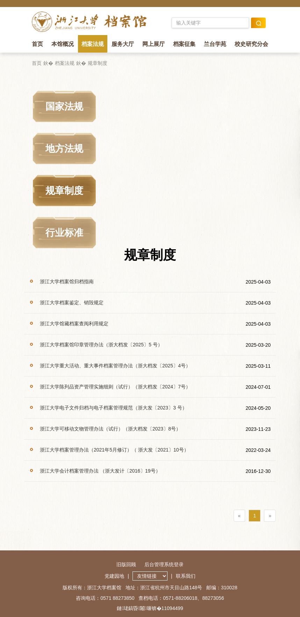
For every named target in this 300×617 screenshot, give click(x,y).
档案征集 (184, 44)
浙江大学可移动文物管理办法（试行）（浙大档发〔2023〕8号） (110, 429)
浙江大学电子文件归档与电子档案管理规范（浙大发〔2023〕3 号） (113, 408)
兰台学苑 (215, 44)
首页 (37, 44)
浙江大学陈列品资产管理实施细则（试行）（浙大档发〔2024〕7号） (115, 386)
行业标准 (64, 233)
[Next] (270, 516)
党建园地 (114, 576)
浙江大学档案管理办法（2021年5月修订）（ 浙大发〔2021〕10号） (114, 450)
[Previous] (239, 516)
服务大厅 (123, 44)
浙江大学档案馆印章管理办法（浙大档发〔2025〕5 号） (101, 344)
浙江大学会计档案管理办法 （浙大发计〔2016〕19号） (100, 471)
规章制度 (97, 63)
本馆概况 (62, 44)
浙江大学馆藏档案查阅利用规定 (74, 323)
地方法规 (64, 148)
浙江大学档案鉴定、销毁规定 (71, 302)
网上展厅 (153, 44)
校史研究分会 (251, 44)
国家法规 (64, 106)
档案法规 (92, 44)
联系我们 (185, 576)
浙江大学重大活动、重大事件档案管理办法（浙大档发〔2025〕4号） (115, 365)
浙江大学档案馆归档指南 (67, 281)
